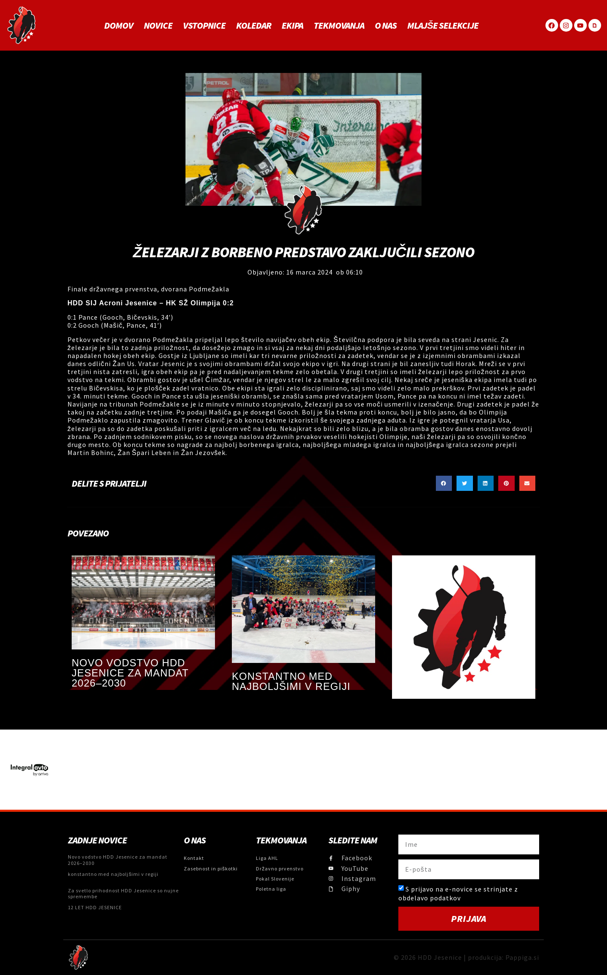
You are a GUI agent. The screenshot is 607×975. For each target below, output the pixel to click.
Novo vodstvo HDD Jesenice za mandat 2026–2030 (130, 673)
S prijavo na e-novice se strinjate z (458, 893)
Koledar (253, 25)
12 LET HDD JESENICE (95, 907)
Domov (118, 25)
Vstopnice (204, 25)
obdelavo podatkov (429, 897)
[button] (444, 483)
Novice (158, 25)
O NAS (386, 25)
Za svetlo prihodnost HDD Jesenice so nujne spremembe (123, 893)
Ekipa (292, 25)
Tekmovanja (339, 25)
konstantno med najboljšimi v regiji (291, 681)
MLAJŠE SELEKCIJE (442, 25)
